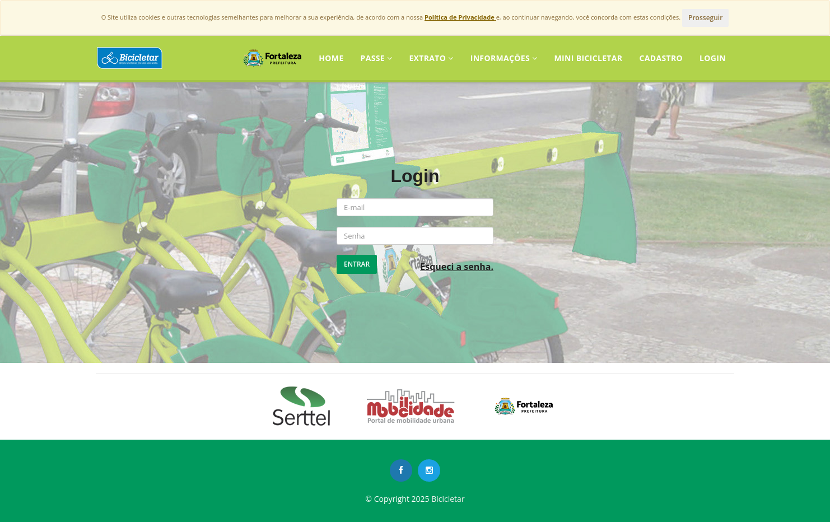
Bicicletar (447, 498)
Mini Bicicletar (588, 58)
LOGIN (713, 58)
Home (331, 58)
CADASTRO (661, 58)
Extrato (431, 58)
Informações (504, 58)
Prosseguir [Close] (705, 17)
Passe (377, 58)
